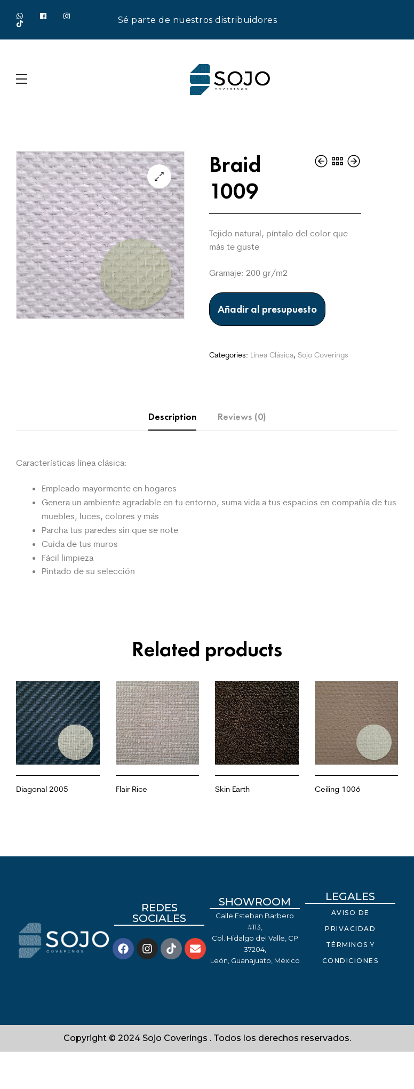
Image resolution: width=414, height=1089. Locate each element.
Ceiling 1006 (338, 789)
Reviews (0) (242, 417)
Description (172, 417)
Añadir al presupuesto (267, 309)
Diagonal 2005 (42, 789)
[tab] (172, 417)
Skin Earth (232, 789)
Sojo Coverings (323, 355)
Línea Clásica (271, 355)
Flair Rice (131, 789)
